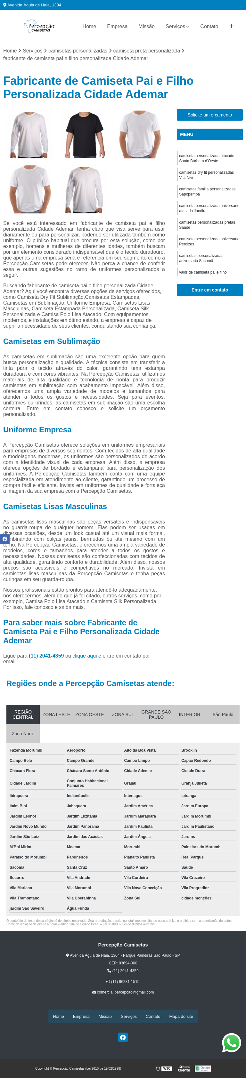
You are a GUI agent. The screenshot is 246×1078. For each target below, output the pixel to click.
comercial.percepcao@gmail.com (123, 993)
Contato (209, 26)
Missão (146, 26)
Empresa (117, 26)
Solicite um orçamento (210, 115)
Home (89, 26)
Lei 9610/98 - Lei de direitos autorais (129, 925)
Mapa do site (181, 1016)
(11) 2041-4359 (47, 656)
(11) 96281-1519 (122, 982)
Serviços (175, 26)
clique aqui (84, 656)
